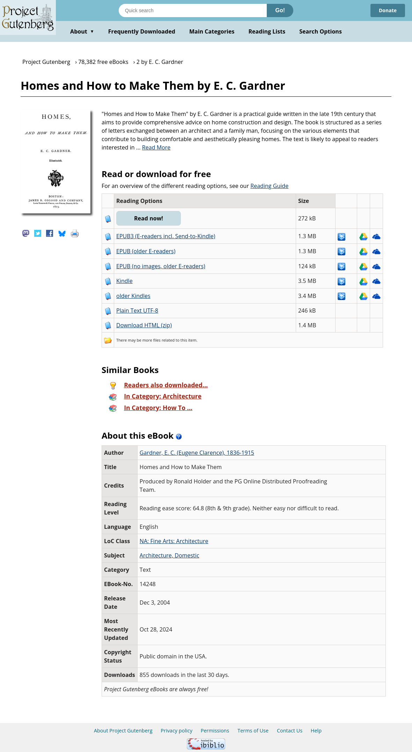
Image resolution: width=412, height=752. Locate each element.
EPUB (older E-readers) (145, 251)
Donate (388, 10)
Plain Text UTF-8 (137, 310)
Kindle (124, 281)
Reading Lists (267, 31)
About (82, 31)
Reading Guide (269, 186)
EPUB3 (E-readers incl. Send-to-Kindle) (165, 236)
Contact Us (289, 730)
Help (316, 730)
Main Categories (212, 31)
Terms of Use (252, 730)
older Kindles (133, 296)
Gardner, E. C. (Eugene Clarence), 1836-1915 (197, 453)
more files (151, 340)
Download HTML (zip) (144, 325)
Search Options (320, 31)
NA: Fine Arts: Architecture (174, 541)
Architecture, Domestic (169, 555)
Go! (280, 10)
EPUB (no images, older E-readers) (160, 266)
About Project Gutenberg (123, 730)
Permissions (215, 730)
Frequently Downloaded (141, 31)
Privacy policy (176, 730)
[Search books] (193, 10)
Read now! (148, 218)
